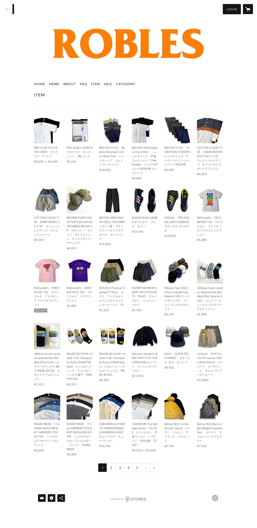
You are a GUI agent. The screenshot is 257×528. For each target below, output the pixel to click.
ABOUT (69, 84)
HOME (39, 84)
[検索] (9, 9)
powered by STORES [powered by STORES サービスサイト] (128, 501)
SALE (108, 84)
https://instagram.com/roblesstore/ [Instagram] (215, 498)
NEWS (54, 84)
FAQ (83, 84)
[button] (232, 9)
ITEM (95, 84)
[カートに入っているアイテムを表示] (248, 9)
